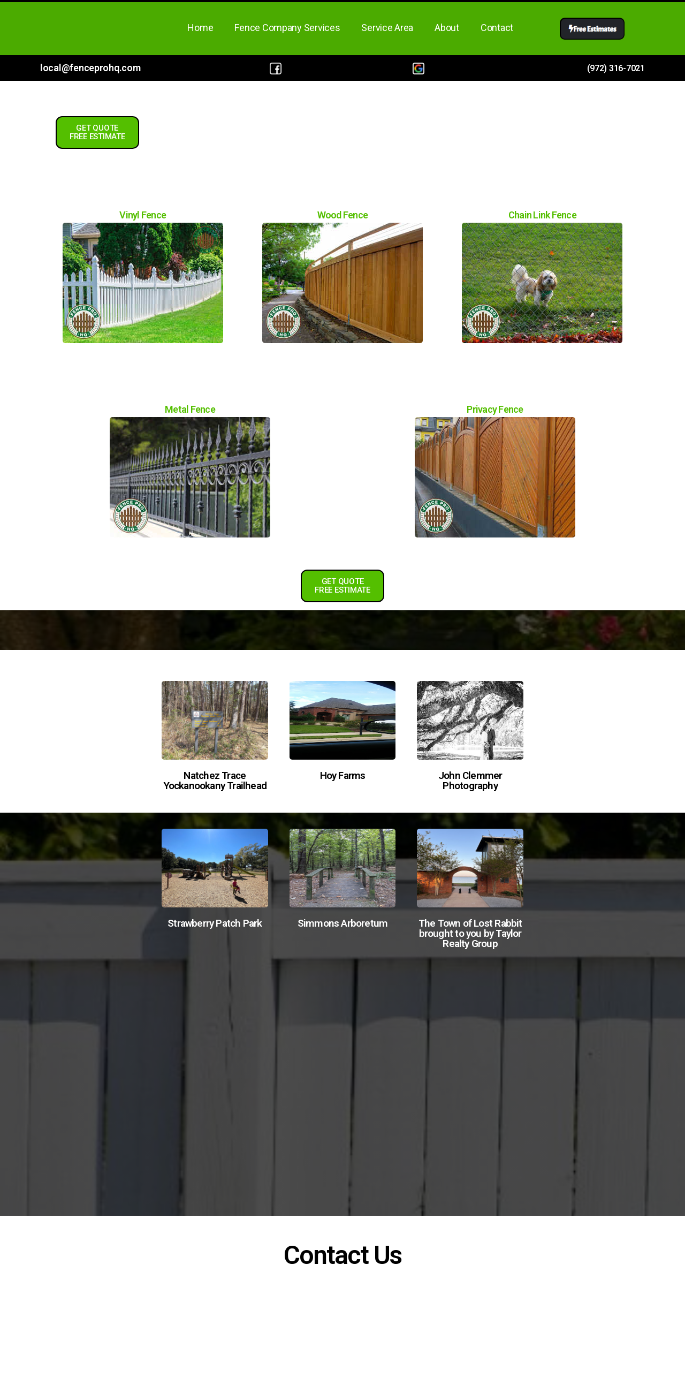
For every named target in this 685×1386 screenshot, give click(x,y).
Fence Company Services (287, 27)
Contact (497, 27)
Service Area (387, 27)
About (447, 27)
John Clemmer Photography (470, 780)
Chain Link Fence (542, 215)
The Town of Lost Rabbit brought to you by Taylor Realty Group (470, 933)
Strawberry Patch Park (215, 923)
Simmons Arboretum (343, 923)
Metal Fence (190, 409)
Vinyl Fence (142, 215)
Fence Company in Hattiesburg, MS (342, 1074)
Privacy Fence (495, 409)
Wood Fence (342, 215)
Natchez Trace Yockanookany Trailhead (215, 780)
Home (200, 27)
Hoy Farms (343, 775)
